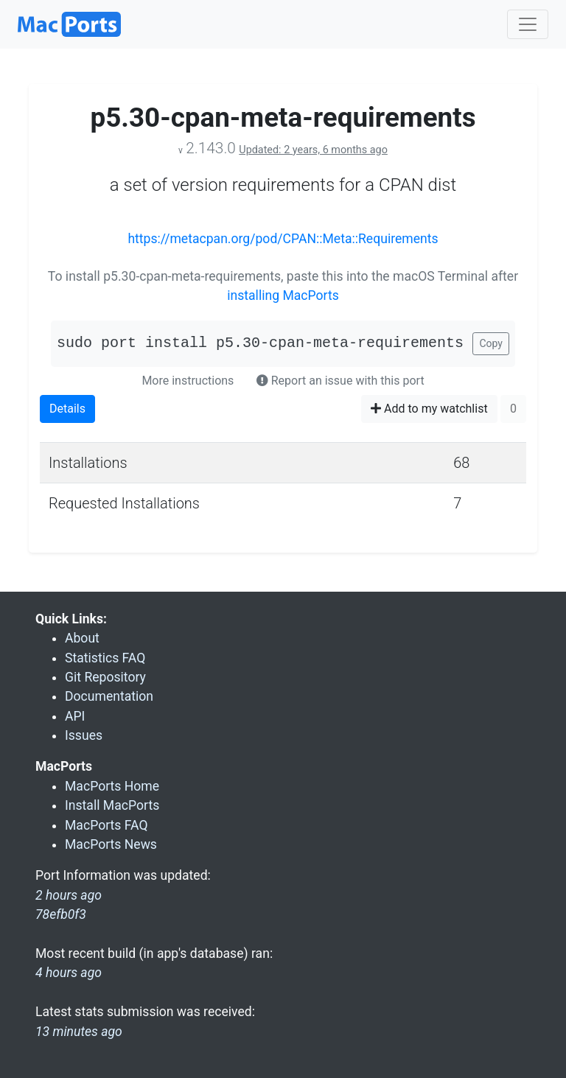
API (75, 716)
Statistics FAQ (105, 658)
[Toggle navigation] (527, 24)
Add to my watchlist (429, 409)
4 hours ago (68, 972)
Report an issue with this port (340, 381)
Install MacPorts (112, 805)
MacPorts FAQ (106, 825)
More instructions (188, 381)
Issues (83, 735)
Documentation (109, 696)
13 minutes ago (78, 1031)
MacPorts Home (112, 786)
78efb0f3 (60, 914)
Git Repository (105, 677)
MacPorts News (111, 844)
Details (67, 409)
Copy (491, 343)
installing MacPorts (283, 295)
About (82, 638)
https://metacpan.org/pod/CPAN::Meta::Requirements (282, 238)
